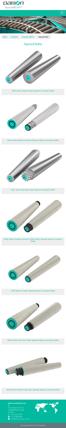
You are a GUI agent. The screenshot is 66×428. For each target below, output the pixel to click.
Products (14, 37)
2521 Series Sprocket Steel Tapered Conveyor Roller (33, 190)
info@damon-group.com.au (20, 419)
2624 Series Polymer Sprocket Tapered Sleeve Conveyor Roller (33, 390)
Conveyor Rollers (28, 37)
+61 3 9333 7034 (16, 414)
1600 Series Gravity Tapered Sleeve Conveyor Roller (33, 291)
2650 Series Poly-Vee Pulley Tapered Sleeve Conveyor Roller (33, 340)
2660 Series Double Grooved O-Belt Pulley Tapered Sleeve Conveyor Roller (33, 240)
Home (5, 37)
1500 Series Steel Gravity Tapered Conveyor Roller (33, 91)
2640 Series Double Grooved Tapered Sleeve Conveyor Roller (33, 140)
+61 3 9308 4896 (16, 417)
